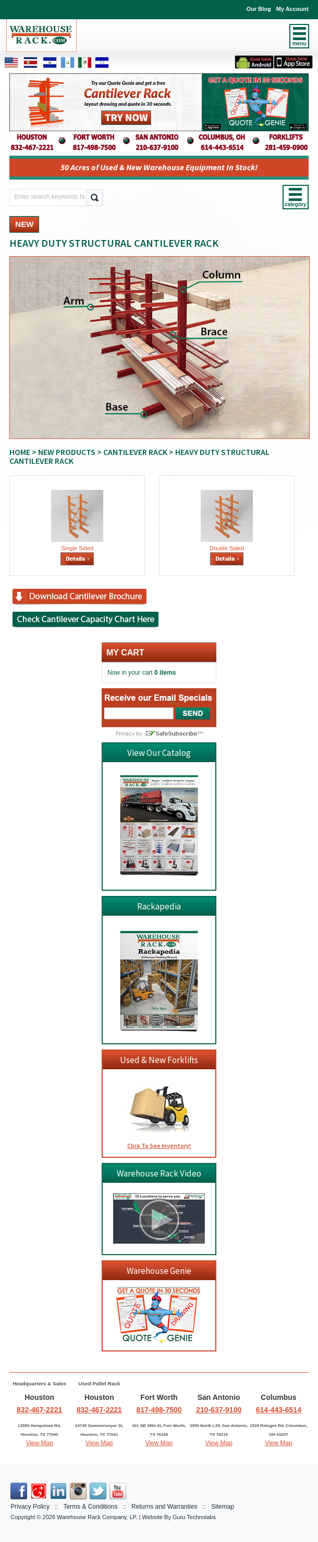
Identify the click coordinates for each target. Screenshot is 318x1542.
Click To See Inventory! (159, 1145)
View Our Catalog (159, 753)
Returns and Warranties (164, 1506)
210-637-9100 (218, 1410)
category (296, 204)
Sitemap (222, 1506)
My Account (292, 9)
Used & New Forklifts (159, 1060)
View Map (39, 1443)
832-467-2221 (39, 1410)
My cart (125, 652)
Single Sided (77, 548)
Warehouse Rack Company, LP (96, 1517)
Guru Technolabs (194, 1517)
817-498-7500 (158, 1410)
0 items (165, 672)
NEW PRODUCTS (66, 452)
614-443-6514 (278, 1410)
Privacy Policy (30, 1506)
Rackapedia (159, 906)
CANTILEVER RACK (135, 452)
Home (19, 452)
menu (299, 43)
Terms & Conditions (90, 1506)
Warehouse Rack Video (159, 1173)
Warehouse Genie (159, 1270)
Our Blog (259, 9)
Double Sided (227, 548)
